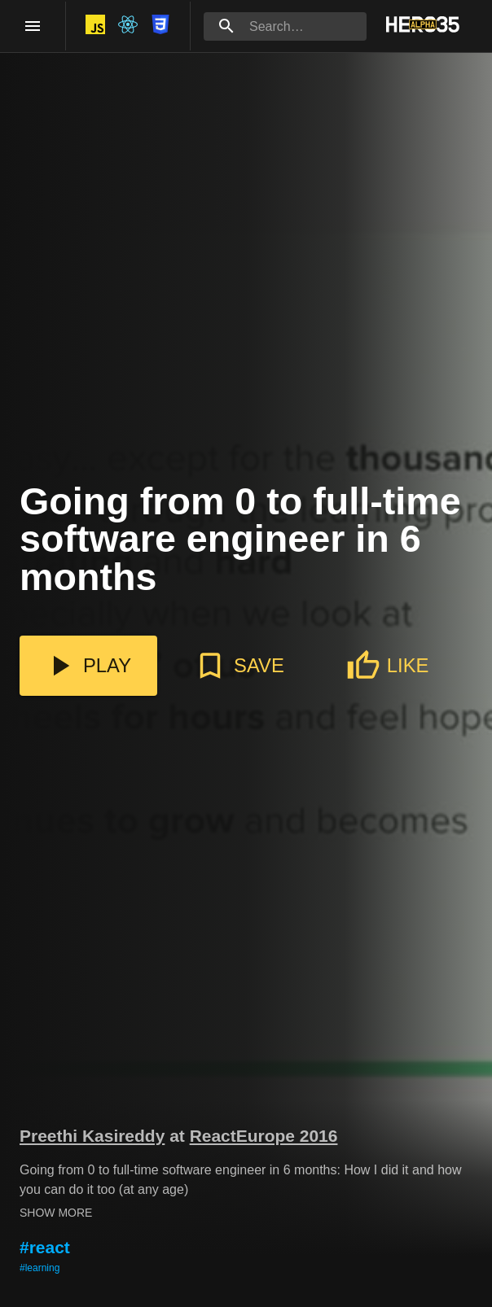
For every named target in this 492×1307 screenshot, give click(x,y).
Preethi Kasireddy (92, 1135)
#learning (39, 1268)
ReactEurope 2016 (264, 1135)
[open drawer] (32, 26)
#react (45, 1247)
